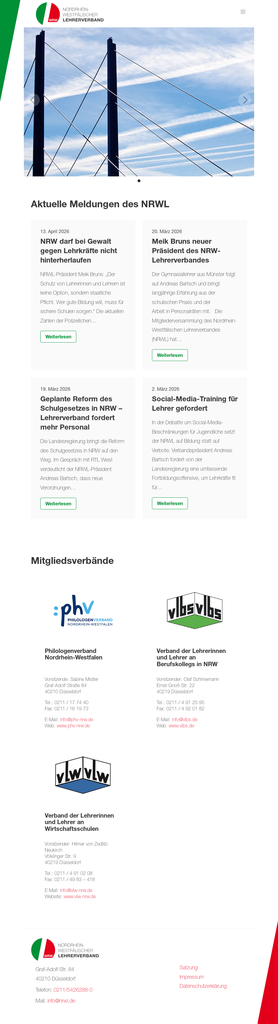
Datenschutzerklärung (203, 986)
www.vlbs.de (181, 726)
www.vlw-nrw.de (80, 897)
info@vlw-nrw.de (76, 890)
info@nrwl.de (61, 1001)
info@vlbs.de (184, 720)
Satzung (189, 968)
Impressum (192, 977)
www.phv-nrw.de (73, 726)
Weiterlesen (58, 337)
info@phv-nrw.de (76, 720)
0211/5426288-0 (73, 990)
